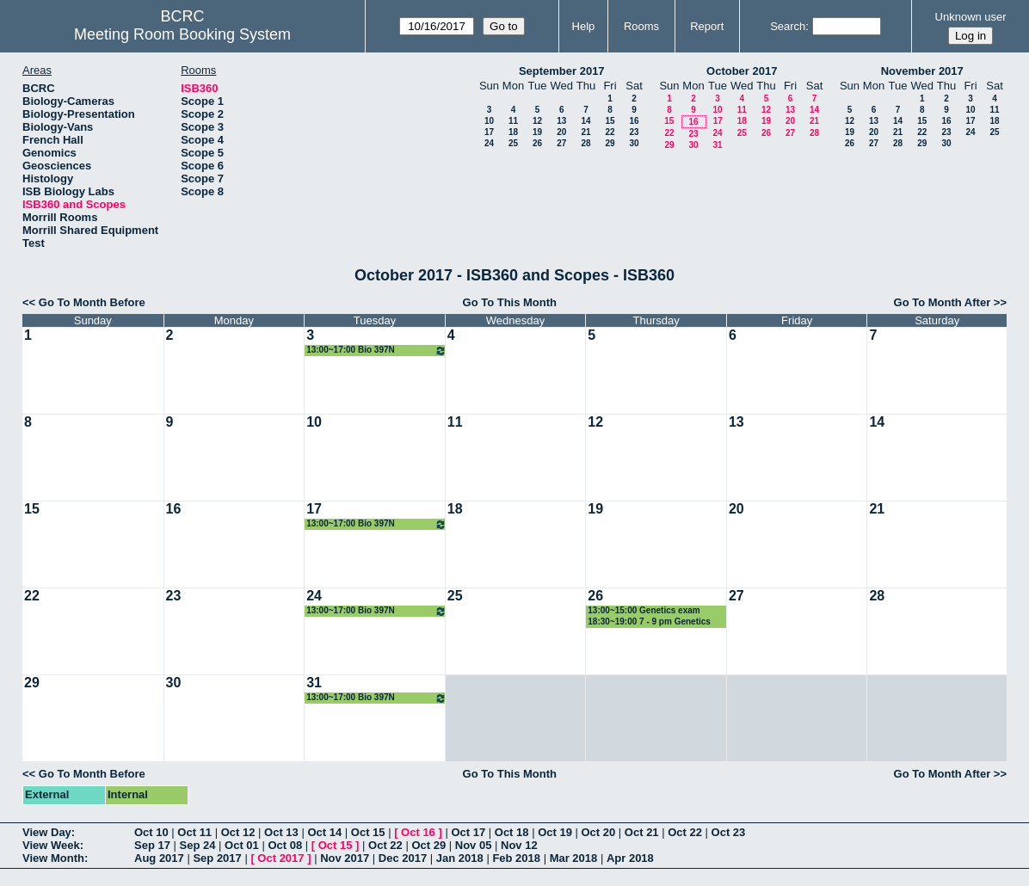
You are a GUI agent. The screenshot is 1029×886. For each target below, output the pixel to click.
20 (561, 132)
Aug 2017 (159, 858)
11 (513, 121)
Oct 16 (418, 832)
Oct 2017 (280, 858)
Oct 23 (729, 832)
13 (561, 121)
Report (707, 26)
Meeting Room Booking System (182, 34)
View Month (53, 858)
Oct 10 (151, 832)
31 (717, 145)
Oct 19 (555, 832)
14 (585, 121)
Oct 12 (238, 832)
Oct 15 (368, 832)
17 (489, 132)
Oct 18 (512, 832)
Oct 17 (468, 832)
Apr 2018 (630, 858)
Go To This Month (510, 302)
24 (489, 143)
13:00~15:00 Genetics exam (643, 610)
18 (513, 132)
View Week (51, 845)
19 (537, 132)
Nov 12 (519, 845)
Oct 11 (194, 832)
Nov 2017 (344, 858)
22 (609, 132)
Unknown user (971, 16)
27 (561, 143)
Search (787, 26)
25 (513, 143)
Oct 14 (324, 832)
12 (537, 121)
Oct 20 (599, 832)
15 (609, 121)
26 (537, 143)
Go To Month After (942, 302)
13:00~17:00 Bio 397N (376, 350)
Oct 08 (285, 845)
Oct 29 (428, 845)
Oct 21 (642, 832)
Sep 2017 (217, 858)
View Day (46, 832)
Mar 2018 (574, 858)
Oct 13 (281, 832)
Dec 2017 (403, 858)
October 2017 (741, 71)
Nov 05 (473, 845)
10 (489, 121)
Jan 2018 (460, 858)
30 (633, 143)
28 (585, 143)
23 (633, 132)
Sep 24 (198, 845)
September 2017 (562, 71)
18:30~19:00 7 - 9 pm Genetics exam (649, 622)
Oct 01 (242, 845)
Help (583, 26)
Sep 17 (152, 845)
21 (585, 132)
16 (633, 121)
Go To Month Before (92, 302)
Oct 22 (685, 832)
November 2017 (922, 71)
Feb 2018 (516, 858)
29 (609, 143)
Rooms (641, 26)
